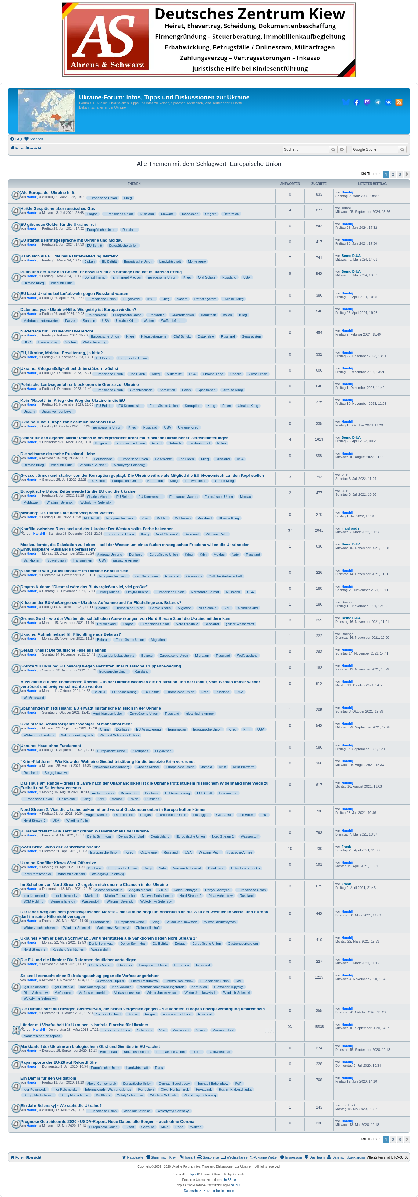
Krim (203, 554)
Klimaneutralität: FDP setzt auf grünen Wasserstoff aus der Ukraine (84, 831)
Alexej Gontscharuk (101, 1083)
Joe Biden (137, 374)
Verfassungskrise (127, 992)
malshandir (351, 528)
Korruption (167, 390)
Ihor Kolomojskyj (65, 895)
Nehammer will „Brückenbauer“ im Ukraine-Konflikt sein (74, 571)
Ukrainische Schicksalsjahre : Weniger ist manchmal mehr (76, 724)
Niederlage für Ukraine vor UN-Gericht (56, 331)
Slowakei (167, 214)
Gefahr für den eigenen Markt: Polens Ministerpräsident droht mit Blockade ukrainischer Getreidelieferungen (124, 438)
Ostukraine (206, 336)
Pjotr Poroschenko (37, 874)
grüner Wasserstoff (240, 624)
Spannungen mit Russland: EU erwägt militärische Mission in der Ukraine (90, 708)
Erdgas (92, 214)
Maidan (117, 799)
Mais (164, 1127)
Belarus (101, 608)
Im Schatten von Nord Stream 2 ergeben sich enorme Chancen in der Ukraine (94, 884)
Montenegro (197, 261)
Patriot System (205, 299)
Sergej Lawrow (56, 773)
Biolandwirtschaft (136, 1052)
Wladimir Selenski (93, 465)
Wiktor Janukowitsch (39, 735)
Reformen (181, 965)
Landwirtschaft (170, 261)
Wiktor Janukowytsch (77, 735)
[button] (407, 174)
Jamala (206, 767)
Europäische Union (103, 198)
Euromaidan (177, 729)
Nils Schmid (207, 608)
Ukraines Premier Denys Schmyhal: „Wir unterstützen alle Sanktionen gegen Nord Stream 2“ (109, 938)
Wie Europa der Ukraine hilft (47, 192)
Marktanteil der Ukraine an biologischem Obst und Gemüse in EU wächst (90, 1046)
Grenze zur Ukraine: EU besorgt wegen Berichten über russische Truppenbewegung (100, 666)
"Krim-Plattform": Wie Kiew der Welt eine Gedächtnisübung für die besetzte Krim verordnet (107, 761)
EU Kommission (130, 406)
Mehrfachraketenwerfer (41, 320)
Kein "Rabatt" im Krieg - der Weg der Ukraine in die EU (72, 400)
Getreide (175, 443)
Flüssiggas (201, 815)
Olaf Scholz (206, 277)
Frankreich (156, 315)
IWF (239, 981)
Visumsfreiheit (223, 1030)
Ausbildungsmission (108, 713)
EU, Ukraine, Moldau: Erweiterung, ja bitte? (61, 352)
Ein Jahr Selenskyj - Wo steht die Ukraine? (61, 1105)
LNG (264, 815)
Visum (200, 1030)
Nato (235, 554)
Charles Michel (98, 496)
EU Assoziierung (124, 692)
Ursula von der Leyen (58, 411)
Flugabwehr (131, 299)
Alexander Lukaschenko (116, 655)
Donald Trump (94, 277)
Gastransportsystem (243, 943)
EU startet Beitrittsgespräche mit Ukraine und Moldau (71, 240)
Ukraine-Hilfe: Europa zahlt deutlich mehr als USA (68, 422)
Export (157, 443)
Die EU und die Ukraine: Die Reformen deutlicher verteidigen (78, 960)
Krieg (128, 198)
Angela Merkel (96, 815)
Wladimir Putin (62, 283)
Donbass (135, 554)
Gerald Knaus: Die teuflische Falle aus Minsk (63, 650)
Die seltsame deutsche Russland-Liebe (57, 453)
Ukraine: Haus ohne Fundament (50, 745)
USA (246, 277)
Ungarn (210, 214)
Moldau (245, 496)
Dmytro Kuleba (137, 592)
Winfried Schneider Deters (119, 735)
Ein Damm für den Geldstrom (48, 1078)
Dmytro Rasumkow (179, 981)
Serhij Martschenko (74, 1095)
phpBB (193, 1174)
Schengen (144, 1030)
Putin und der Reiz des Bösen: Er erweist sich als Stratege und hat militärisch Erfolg (101, 272)
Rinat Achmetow (220, 895)
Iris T (151, 299)
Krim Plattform (243, 767)
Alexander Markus (108, 890)
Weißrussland (247, 608)
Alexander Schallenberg (112, 767)
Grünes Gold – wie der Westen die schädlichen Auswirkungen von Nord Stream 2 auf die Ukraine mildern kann (126, 618)
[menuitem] (16, 139)
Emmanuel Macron (127, 277)
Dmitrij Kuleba (108, 592)
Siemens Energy (62, 901)
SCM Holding (33, 901)
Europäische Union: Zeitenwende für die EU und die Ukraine (78, 491)
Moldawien (32, 502)
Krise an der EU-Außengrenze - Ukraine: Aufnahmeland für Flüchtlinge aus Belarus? (100, 602)
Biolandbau (108, 1052)
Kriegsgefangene (153, 336)
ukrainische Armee (200, 713)
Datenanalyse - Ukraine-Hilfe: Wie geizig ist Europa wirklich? (78, 309)
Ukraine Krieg (34, 283)
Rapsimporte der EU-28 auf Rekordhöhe (58, 1062)
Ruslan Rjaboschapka (235, 1089)
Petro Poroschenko (245, 868)
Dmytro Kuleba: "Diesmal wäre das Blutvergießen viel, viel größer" (84, 586)
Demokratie (129, 793)
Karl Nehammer (146, 576)
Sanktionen (32, 560)
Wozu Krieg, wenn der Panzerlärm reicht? (60, 847)
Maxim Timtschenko (120, 895)
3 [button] (400, 174)
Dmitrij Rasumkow (144, 981)
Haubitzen (208, 315)
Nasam (182, 299)
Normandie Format (205, 592)
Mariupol (91, 895)
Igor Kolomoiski (35, 895)
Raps (159, 1067)
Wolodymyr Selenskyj (129, 465)
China (104, 729)
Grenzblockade (141, 390)
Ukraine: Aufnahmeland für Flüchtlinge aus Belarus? (70, 634)
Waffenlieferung (172, 320)
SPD (227, 608)
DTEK (162, 890)
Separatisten (251, 336)
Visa (162, 1030)
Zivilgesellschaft (148, 927)
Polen (186, 390)
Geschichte (163, 459)
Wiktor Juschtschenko (40, 927)
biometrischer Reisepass (42, 1036)
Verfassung (63, 992)
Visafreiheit (181, 1030)
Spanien (89, 320)
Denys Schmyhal (131, 836)
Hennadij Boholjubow (212, 1083)
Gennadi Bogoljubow (174, 1083)
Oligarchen (163, 751)
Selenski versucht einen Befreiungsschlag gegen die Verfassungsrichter (89, 975)
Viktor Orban (257, 374)
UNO (27, 342)
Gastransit (223, 815)
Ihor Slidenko (121, 987)
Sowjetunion (56, 560)
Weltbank (103, 1095)
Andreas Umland (109, 554)
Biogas (133, 1014)
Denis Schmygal (99, 836)
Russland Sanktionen (68, 949)
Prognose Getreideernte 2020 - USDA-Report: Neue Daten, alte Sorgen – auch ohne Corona (107, 1121)
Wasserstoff (249, 836)
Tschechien (189, 214)
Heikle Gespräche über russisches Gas (57, 208)
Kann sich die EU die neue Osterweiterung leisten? (69, 256)
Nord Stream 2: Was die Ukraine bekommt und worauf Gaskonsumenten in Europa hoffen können (113, 809)
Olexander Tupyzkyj (229, 987)
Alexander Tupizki (110, 981)
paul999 (236, 1185)
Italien (227, 315)
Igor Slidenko (63, 987)
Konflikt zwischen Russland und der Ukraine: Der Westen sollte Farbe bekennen (97, 529)
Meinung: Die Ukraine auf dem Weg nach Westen (67, 513)
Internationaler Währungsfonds (161, 987)
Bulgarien (102, 443)
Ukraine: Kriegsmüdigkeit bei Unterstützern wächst (69, 368)
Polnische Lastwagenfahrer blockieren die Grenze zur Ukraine (79, 384)
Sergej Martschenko (38, 1095)
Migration (184, 608)
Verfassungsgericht (93, 992)
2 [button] (393, 174)
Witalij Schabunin (130, 1095)
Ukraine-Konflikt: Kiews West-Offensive (58, 863)
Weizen (195, 1127)
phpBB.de (229, 1179)
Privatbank (204, 1089)
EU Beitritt (94, 245)
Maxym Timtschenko (157, 895)
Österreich (231, 214)
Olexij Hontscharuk (175, 1089)
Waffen (149, 320)
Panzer (70, 320)
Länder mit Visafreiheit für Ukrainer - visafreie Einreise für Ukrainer (84, 1025)
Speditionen (206, 390)
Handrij (32, 197)
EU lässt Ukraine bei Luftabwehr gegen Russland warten (74, 293)
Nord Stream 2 (167, 534)
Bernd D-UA (351, 255)
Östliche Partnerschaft (225, 576)
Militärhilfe (174, 374)
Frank (346, 846)
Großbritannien (182, 315)
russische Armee (125, 560)
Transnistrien (82, 560)
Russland (147, 214)
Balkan (89, 261)
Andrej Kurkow (103, 793)
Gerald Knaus (160, 608)
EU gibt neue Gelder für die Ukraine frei (58, 224)
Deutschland (96, 315)
